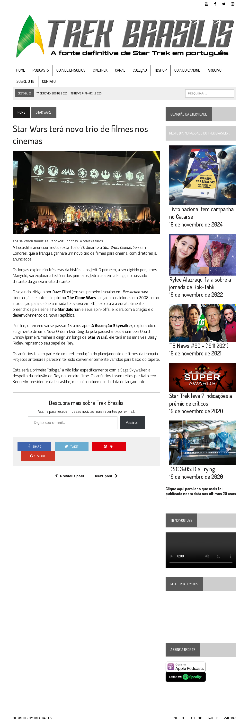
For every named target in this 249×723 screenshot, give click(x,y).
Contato (48, 81)
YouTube (179, 718)
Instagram (230, 718)
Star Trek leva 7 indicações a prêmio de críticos (200, 399)
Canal (120, 70)
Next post (106, 466)
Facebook (196, 718)
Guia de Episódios (70, 70)
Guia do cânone (187, 70)
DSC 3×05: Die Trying (192, 469)
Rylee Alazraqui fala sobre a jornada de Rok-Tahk (200, 283)
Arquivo (214, 70)
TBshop (160, 70)
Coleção (140, 70)
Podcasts (40, 70)
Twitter (213, 718)
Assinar (132, 422)
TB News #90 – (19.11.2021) (198, 346)
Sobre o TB (25, 81)
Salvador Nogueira (33, 241)
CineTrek (100, 70)
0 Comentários (91, 241)
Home (20, 70)
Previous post (69, 466)
